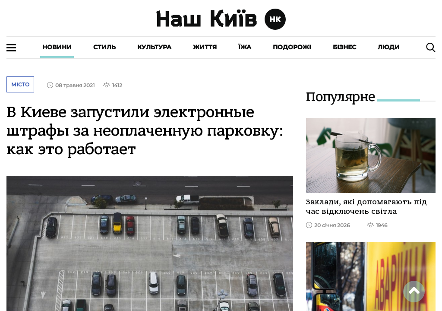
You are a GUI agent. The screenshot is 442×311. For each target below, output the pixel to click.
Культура (154, 47)
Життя (205, 47)
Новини (57, 47)
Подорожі (292, 47)
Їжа (244, 47)
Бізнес (344, 47)
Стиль (104, 47)
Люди (389, 47)
